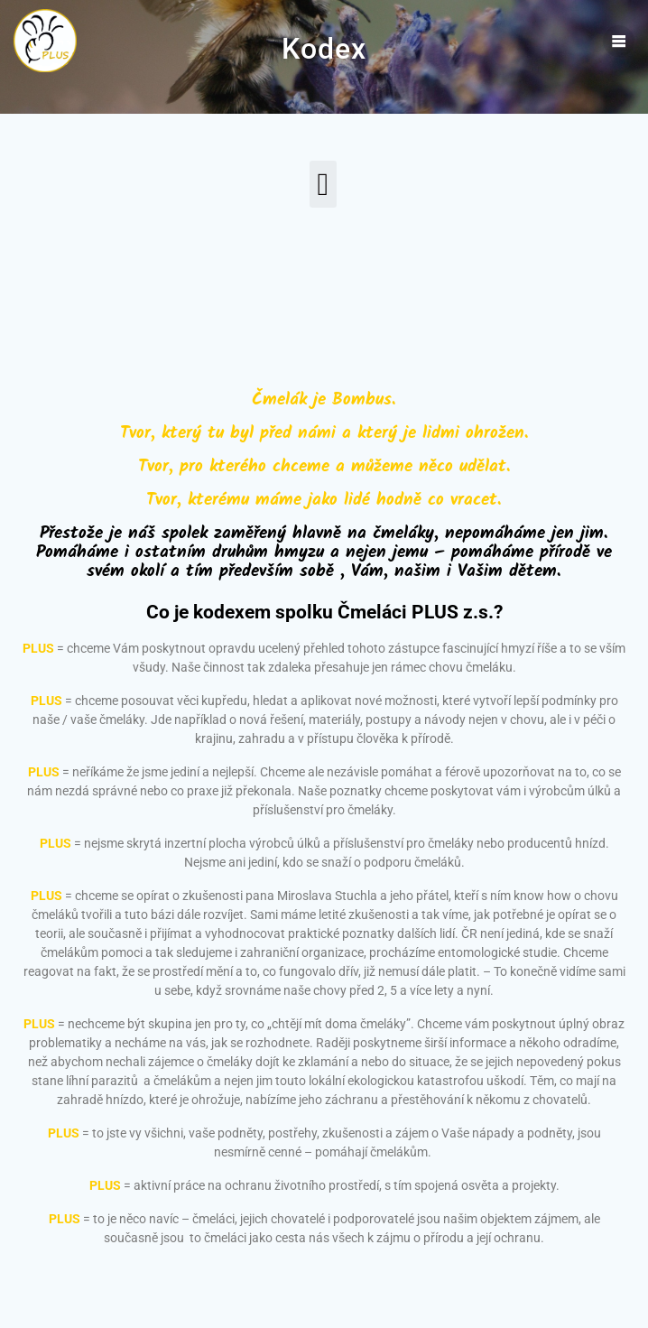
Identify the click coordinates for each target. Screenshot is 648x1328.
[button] (323, 185)
